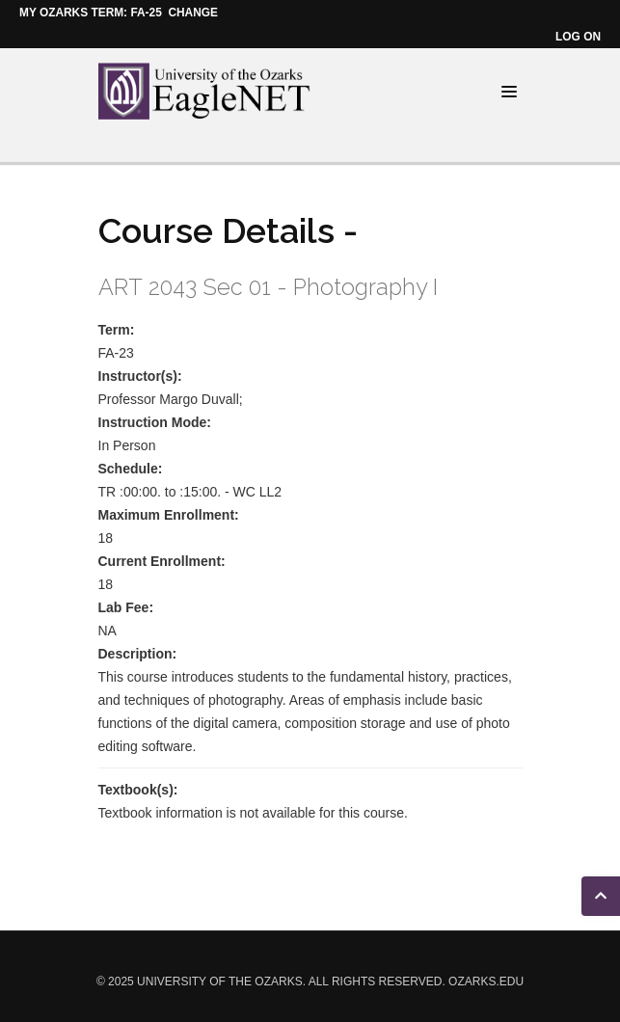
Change (193, 12)
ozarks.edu (486, 981)
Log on (578, 36)
